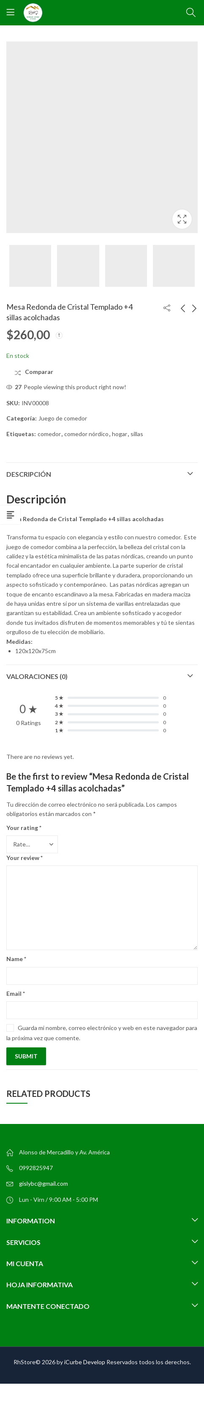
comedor (49, 433)
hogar (119, 433)
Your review (24, 857)
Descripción (28, 474)
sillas (137, 433)
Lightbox (182, 219)
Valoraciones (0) (37, 676)
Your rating (23, 827)
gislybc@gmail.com (43, 1183)
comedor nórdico (86, 433)
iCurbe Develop (84, 1362)
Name (16, 958)
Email (15, 993)
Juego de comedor (62, 418)
